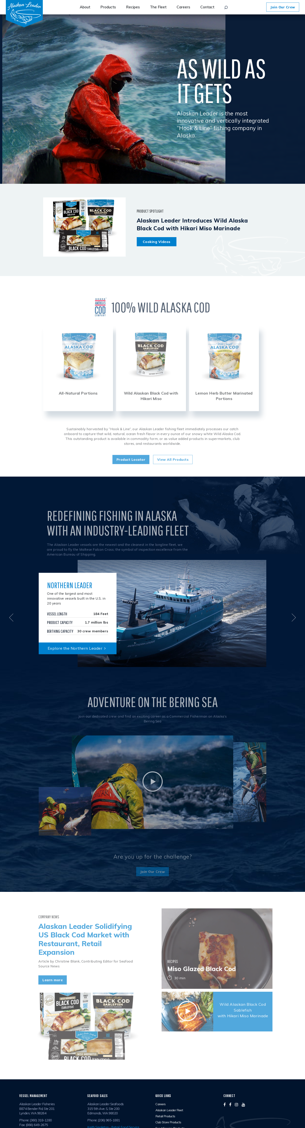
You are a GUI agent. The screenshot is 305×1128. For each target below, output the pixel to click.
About (85, 7)
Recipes (133, 7)
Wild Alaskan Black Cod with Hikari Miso (151, 406)
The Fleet (158, 7)
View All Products (173, 470)
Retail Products (165, 1116)
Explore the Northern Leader (78, 648)
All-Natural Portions (78, 403)
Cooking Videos (156, 242)
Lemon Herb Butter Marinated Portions (223, 406)
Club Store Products (168, 1122)
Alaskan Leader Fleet (169, 1110)
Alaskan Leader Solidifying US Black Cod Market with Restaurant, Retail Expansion (74, 939)
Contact (207, 7)
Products (108, 7)
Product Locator (131, 470)
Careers (183, 7)
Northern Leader (69, 585)
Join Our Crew (282, 7)
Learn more (42, 980)
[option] (78, 379)
